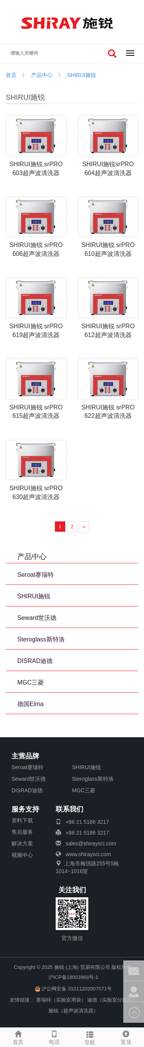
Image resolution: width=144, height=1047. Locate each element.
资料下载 (22, 820)
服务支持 (25, 809)
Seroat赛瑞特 (35, 574)
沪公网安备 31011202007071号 (73, 989)
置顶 (126, 1036)
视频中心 (22, 855)
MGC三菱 (30, 682)
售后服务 (22, 832)
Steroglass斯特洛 (41, 639)
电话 (54, 1036)
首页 (11, 75)
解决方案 (22, 843)
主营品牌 (25, 756)
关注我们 (72, 890)
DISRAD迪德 (35, 661)
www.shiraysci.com (88, 854)
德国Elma (30, 704)
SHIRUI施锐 (81, 75)
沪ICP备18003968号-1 (73, 977)
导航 (90, 1037)
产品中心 (42, 75)
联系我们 (69, 809)
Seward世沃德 (36, 618)
